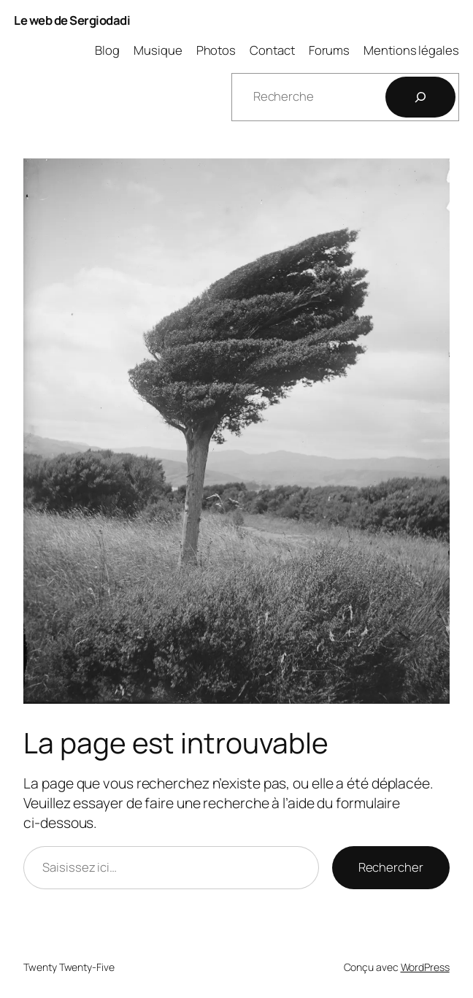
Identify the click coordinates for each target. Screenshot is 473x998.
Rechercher (390, 867)
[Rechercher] (420, 97)
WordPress (425, 967)
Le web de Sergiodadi (72, 20)
